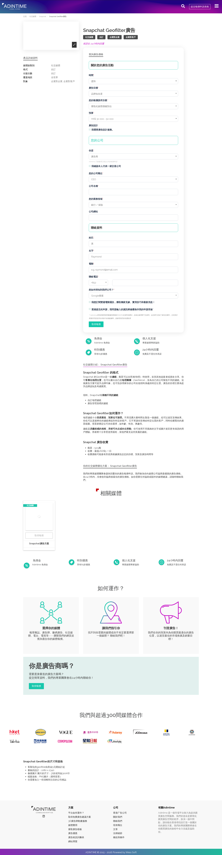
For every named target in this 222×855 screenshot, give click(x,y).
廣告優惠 (72, 833)
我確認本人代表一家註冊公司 (106, 166)
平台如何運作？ (76, 812)
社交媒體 (89, 37)
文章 (115, 829)
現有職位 (117, 825)
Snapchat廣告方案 (39, 543)
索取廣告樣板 (75, 829)
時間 (91, 75)
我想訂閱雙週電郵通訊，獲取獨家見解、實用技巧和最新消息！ (123, 302)
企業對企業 (114, 37)
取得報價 (39, 535)
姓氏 (91, 237)
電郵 (91, 263)
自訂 (101, 37)
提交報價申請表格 (200, 6)
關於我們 (117, 817)
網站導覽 (72, 841)
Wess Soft (131, 852)
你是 (91, 150)
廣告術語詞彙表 (76, 837)
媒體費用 (72, 825)
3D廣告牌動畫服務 (77, 821)
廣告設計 (93, 125)
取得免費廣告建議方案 (79, 817)
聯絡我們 (117, 821)
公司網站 (93, 211)
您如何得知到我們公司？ (101, 289)
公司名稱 (93, 186)
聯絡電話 (93, 276)
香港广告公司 (120, 812)
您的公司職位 (95, 173)
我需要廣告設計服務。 (102, 129)
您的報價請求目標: (98, 100)
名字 (91, 250)
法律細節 (117, 833)
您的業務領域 (95, 199)
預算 (91, 113)
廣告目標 (93, 88)
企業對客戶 (131, 37)
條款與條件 (118, 837)
